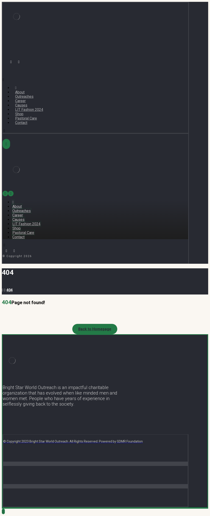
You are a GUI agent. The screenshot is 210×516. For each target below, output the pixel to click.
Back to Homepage (94, 329)
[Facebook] (11, 62)
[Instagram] (18, 62)
